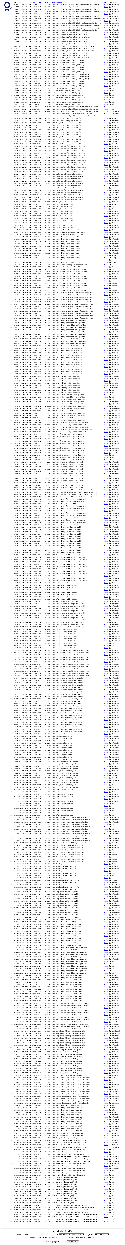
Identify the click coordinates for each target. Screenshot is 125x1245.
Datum (47, 2)
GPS (105, 2)
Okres (53, 2)
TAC (30, 2)
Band (33, 2)
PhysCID (41, 2)
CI (22, 2)
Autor (114, 2)
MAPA (106, 4)
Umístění (59, 2)
